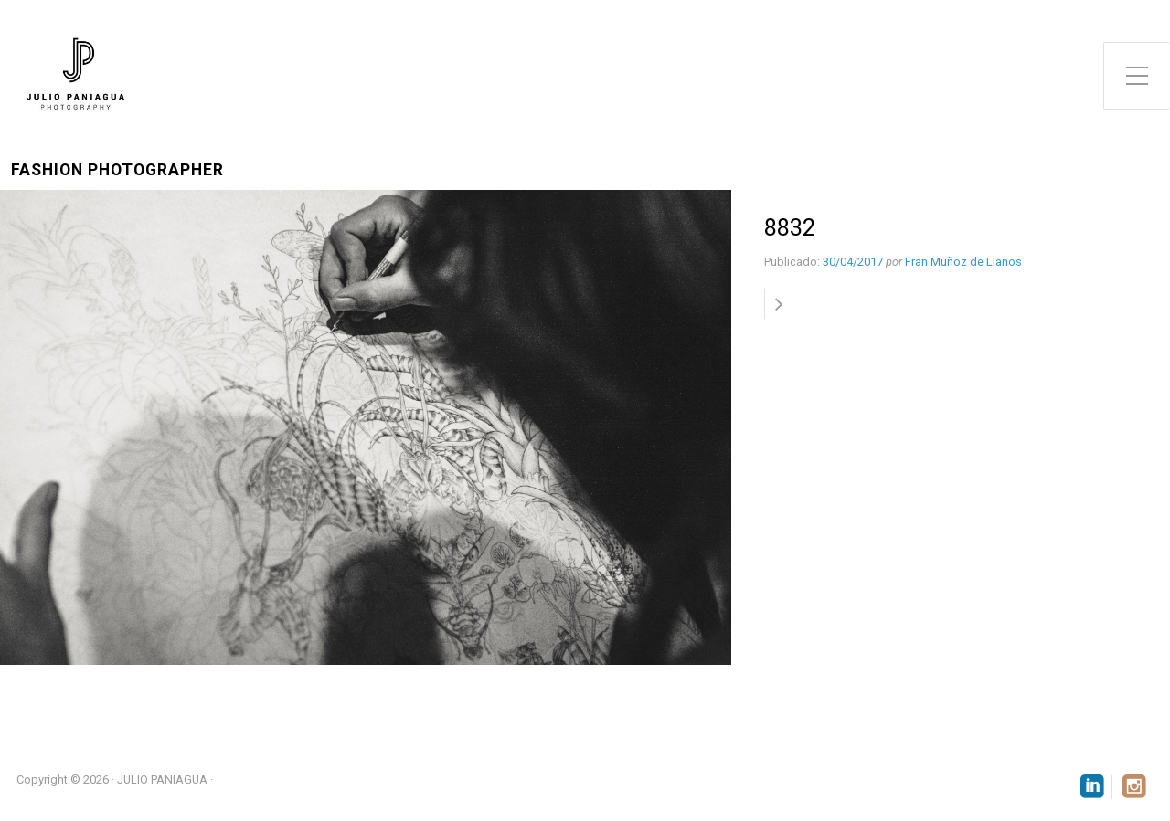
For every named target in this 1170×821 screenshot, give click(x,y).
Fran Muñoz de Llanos (963, 261)
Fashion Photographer (117, 170)
